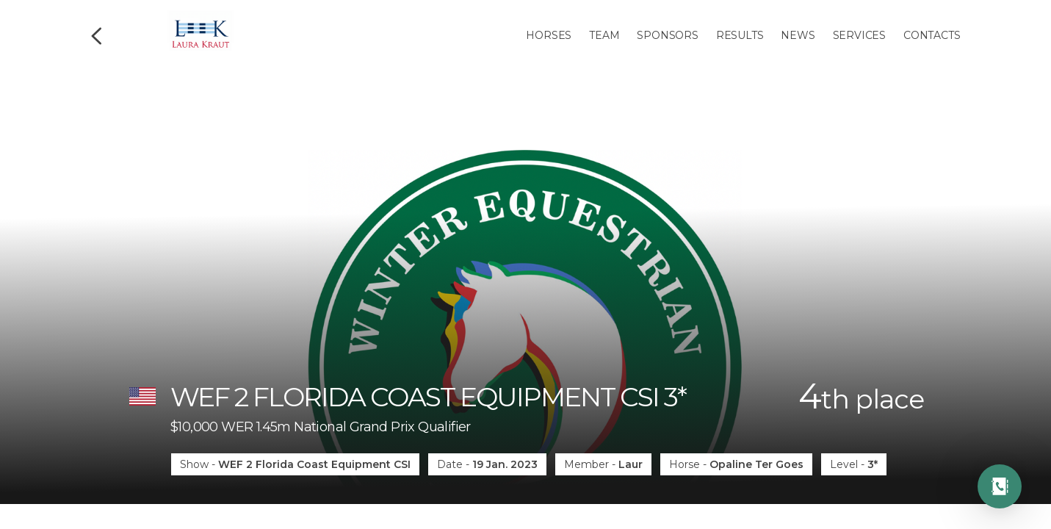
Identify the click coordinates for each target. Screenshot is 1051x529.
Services (859, 35)
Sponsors (667, 35)
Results (740, 35)
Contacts (931, 35)
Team (604, 35)
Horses (548, 35)
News (798, 35)
